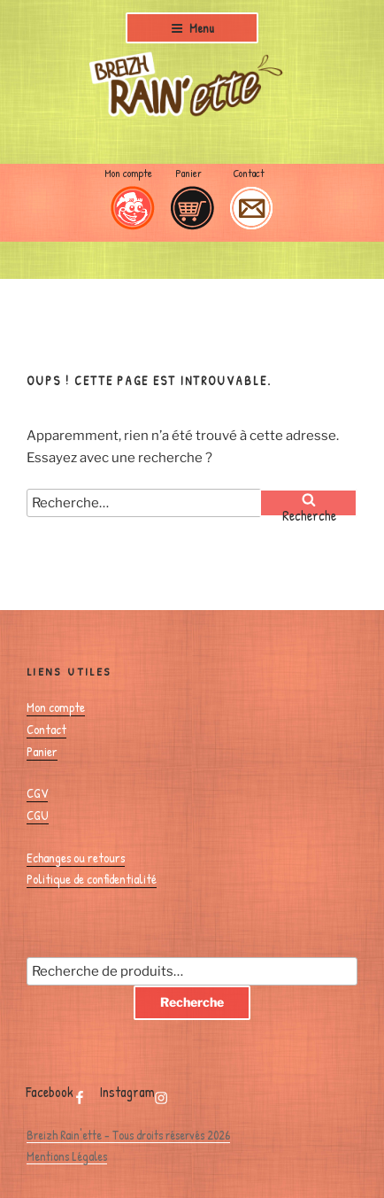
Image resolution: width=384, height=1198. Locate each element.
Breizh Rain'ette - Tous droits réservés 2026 (128, 1134)
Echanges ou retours (76, 857)
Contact (249, 173)
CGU (38, 815)
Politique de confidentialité (92, 879)
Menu (192, 27)
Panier (188, 173)
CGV (37, 793)
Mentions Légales (67, 1156)
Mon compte (128, 173)
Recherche (192, 1001)
